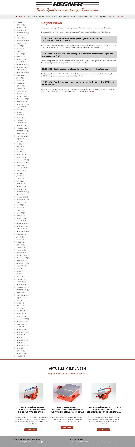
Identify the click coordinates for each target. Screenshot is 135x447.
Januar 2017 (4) (21, 316)
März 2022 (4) (21, 152)
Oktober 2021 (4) (22, 165)
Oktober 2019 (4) (22, 229)
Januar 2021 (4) (21, 189)
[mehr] (96, 47)
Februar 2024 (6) (22, 91)
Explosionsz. (104, 16)
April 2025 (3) (21, 54)
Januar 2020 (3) (21, 221)
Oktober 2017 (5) (22, 292)
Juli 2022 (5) (20, 141)
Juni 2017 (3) (20, 303)
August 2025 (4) (22, 43)
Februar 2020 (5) (22, 218)
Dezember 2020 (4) (23, 192)
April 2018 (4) (21, 276)
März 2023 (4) (21, 120)
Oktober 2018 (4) (22, 260)
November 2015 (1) (23, 332)
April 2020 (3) (21, 213)
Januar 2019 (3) (21, 253)
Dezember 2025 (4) (23, 33)
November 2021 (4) (23, 162)
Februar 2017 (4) (22, 313)
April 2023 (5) (21, 117)
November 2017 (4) (23, 290)
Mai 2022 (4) (20, 147)
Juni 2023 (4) (20, 112)
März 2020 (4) (21, 215)
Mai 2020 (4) (20, 210)
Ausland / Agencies (52, 16)
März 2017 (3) (21, 311)
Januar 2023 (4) (21, 125)
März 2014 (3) (21, 343)
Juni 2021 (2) (20, 176)
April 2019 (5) (21, 245)
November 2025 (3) (23, 35)
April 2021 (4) (21, 181)
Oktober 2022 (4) (22, 133)
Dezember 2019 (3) (23, 223)
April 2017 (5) (21, 308)
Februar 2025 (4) (22, 59)
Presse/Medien (64, 16)
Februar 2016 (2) (22, 329)
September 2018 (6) (23, 263)
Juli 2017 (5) (20, 300)
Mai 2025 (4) (20, 51)
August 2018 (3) (22, 266)
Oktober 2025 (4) (22, 38)
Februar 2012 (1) (22, 353)
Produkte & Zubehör (30, 16)
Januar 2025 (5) (21, 62)
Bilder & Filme (88, 16)
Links (96, 16)
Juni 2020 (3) (20, 207)
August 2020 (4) (22, 202)
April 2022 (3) (21, 149)
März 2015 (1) (21, 335)
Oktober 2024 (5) (22, 70)
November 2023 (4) (23, 99)
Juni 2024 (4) (20, 80)
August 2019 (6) (22, 234)
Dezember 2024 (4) (23, 64)
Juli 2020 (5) (20, 205)
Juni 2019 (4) (20, 239)
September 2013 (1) (23, 345)
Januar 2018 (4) (21, 284)
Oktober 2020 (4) (22, 197)
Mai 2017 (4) (20, 306)
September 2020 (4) (23, 200)
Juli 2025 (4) (20, 46)
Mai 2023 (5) (20, 115)
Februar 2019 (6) (22, 250)
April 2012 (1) (21, 351)
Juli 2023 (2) (20, 109)
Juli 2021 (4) (20, 173)
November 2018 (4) (23, 258)
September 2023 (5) (23, 104)
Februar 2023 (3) (22, 123)
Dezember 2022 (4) (23, 128)
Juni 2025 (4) (20, 48)
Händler (41, 16)
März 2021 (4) (21, 184)
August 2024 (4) (22, 75)
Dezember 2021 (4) (23, 160)
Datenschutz (74, 444)
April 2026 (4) (21, 25)
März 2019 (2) (21, 247)
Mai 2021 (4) (20, 178)
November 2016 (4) (23, 321)
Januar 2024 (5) (21, 94)
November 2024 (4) (23, 67)
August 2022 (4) (22, 139)
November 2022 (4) (23, 131)
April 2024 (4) (21, 86)
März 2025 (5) (21, 56)
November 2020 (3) (23, 194)
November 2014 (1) (23, 340)
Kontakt (111, 16)
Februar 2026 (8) (22, 27)
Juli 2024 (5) (20, 78)
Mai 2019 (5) (20, 242)
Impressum (111, 442)
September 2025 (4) (23, 41)
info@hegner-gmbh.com (98, 442)
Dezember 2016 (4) (23, 319)
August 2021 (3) (22, 170)
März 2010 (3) (21, 356)
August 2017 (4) (22, 298)
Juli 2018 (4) (20, 268)
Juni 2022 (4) (20, 144)
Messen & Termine (76, 16)
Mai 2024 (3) (20, 83)
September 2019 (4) (23, 231)
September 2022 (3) (23, 136)
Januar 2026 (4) (21, 30)
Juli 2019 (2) (20, 237)
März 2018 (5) (21, 279)
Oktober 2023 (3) (22, 101)
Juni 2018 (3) (20, 271)
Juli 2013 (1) (20, 348)
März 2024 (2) (21, 88)
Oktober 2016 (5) (22, 324)
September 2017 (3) (23, 295)
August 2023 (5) (22, 107)
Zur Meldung (30, 430)
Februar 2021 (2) (22, 186)
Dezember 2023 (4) (23, 96)
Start (15, 16)
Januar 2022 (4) (21, 157)
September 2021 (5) (23, 168)
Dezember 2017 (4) (23, 287)
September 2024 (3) (23, 72)
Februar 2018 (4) (22, 282)
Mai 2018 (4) (20, 274)
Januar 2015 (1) (21, 337)
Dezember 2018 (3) (23, 255)
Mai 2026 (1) (20, 22)
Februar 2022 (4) (22, 154)
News (21, 16)
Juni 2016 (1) (20, 327)
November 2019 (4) (23, 226)
